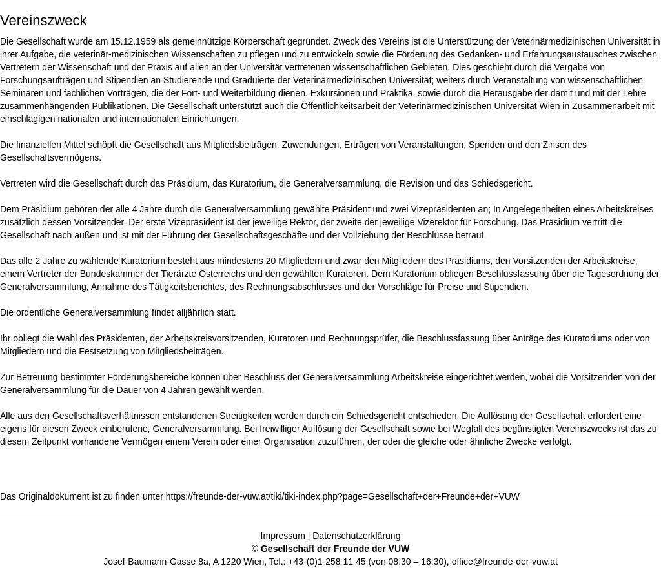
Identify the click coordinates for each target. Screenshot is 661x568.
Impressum (283, 536)
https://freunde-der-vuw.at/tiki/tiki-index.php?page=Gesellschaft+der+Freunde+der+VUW (343, 496)
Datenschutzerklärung (356, 536)
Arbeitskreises (624, 209)
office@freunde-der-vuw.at (505, 561)
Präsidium (187, 183)
